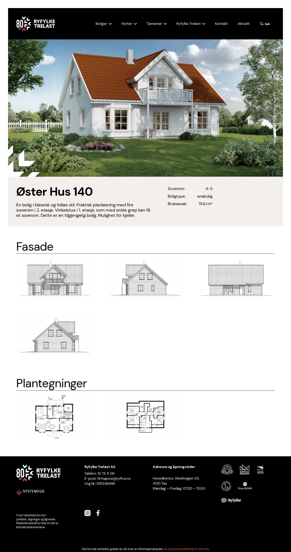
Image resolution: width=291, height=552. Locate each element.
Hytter (126, 23)
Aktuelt (244, 23)
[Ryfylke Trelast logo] (35, 23)
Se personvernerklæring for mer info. (186, 549)
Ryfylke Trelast (188, 23)
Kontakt (221, 23)
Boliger (101, 23)
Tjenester (154, 23)
